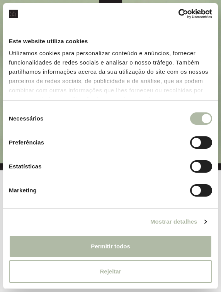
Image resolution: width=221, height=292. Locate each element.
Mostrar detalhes (173, 221)
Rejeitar (110, 271)
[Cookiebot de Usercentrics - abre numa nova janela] (178, 14)
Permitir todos (110, 246)
